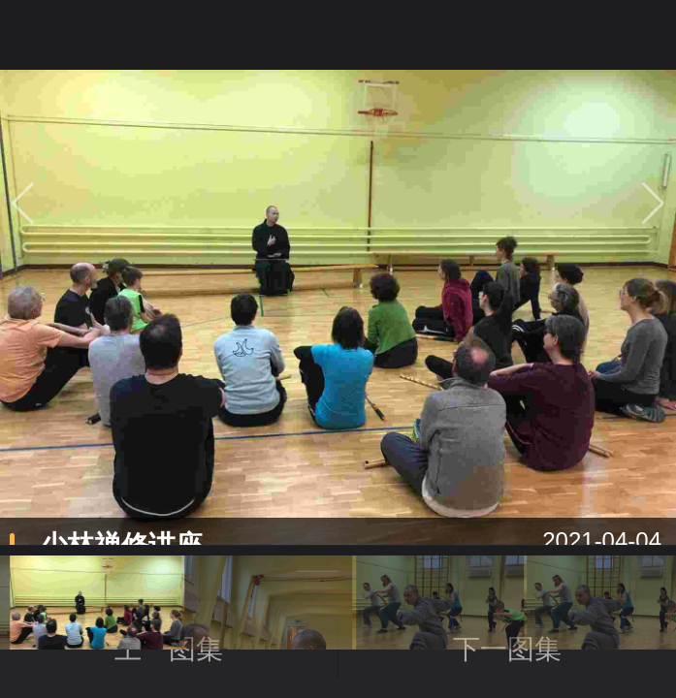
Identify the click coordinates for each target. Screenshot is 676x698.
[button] (653, 202)
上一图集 (226, 649)
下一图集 (507, 649)
